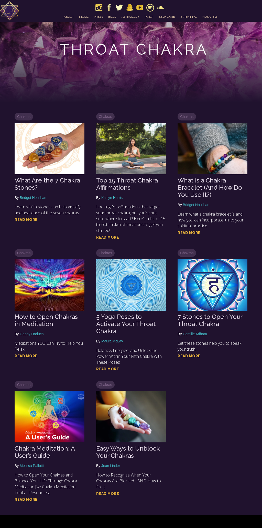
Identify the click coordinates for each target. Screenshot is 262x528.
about (69, 16)
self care (167, 16)
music (84, 16)
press (98, 16)
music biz (209, 16)
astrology (130, 16)
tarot (149, 16)
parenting (188, 16)
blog (112, 16)
